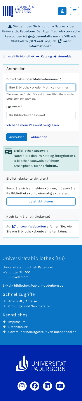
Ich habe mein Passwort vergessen (32, 125)
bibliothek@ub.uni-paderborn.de (38, 285)
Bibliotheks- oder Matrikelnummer (33, 79)
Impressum (14, 322)
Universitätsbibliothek (19, 56)
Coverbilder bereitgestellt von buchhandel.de (39, 332)
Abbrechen (39, 137)
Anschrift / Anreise (20, 301)
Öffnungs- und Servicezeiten (27, 306)
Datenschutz (15, 327)
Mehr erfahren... (46, 166)
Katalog (46, 56)
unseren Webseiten (29, 226)
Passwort (14, 107)
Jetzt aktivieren (41, 201)
